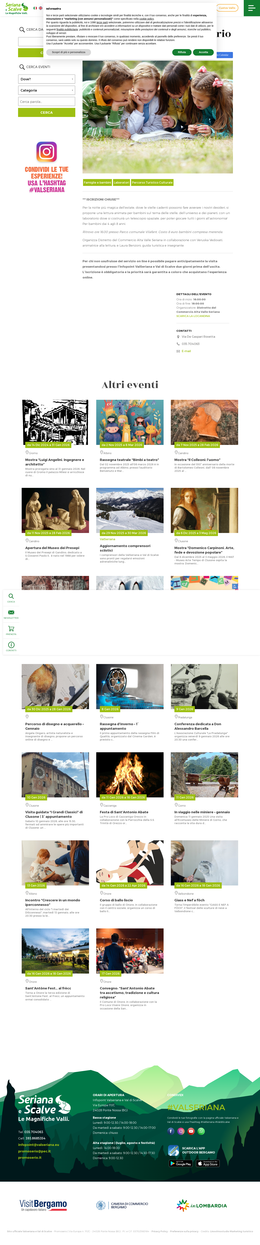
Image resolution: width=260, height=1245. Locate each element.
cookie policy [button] (146, 18)
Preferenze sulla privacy (184, 1231)
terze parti (102, 22)
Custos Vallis (227, 7)
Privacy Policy (159, 1231)
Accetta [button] (203, 52)
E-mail (186, 351)
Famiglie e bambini (97, 182)
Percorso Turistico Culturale (152, 182)
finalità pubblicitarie (67, 29)
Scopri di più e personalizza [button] (68, 52)
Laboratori (121, 182)
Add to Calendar (220, 55)
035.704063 (33, 1132)
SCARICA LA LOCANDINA (193, 315)
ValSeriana (130, 544)
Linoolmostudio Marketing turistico (231, 1231)
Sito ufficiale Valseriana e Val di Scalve (29, 1231)
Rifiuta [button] (182, 52)
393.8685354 (36, 1138)
